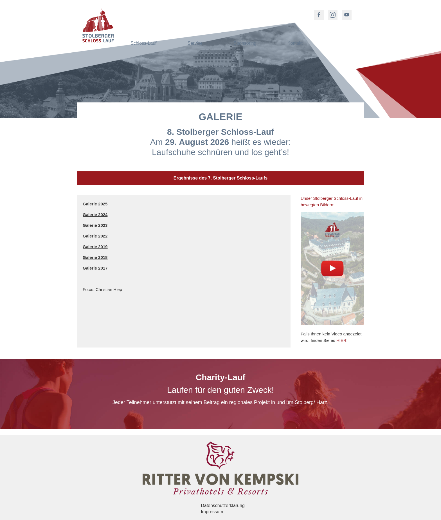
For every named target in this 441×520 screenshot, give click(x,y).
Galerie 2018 (95, 257)
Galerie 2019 (95, 246)
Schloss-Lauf (143, 12)
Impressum (212, 511)
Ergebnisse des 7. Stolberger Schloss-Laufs (220, 178)
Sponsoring (244, 12)
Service (195, 12)
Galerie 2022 (95, 236)
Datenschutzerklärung (223, 505)
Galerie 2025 (95, 203)
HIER (341, 340)
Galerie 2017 (95, 268)
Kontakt (295, 12)
